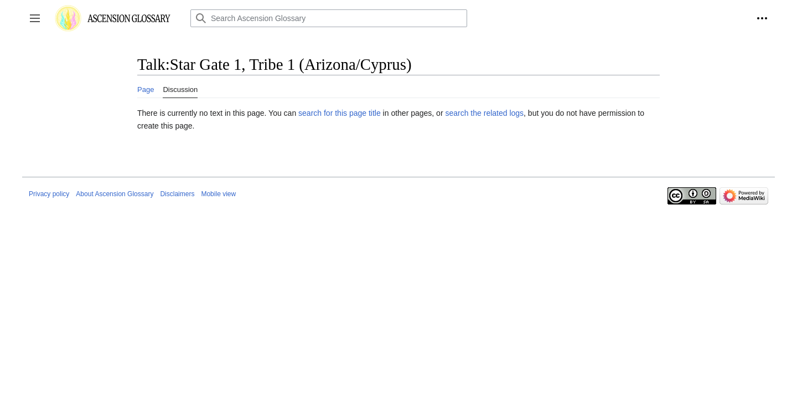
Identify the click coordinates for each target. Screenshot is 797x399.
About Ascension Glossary (114, 194)
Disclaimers (177, 194)
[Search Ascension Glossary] (328, 18)
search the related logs (484, 113)
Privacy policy (49, 194)
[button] (35, 18)
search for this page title (339, 113)
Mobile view (218, 194)
